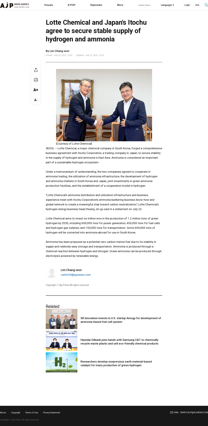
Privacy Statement (51, 412)
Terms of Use (31, 412)
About (3, 412)
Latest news (144, 5)
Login (187, 5)
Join (197, 5)
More (120, 5)
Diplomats (96, 5)
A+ (35, 90)
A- (36, 100)
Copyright (15, 412)
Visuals (48, 5)
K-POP (71, 5)
